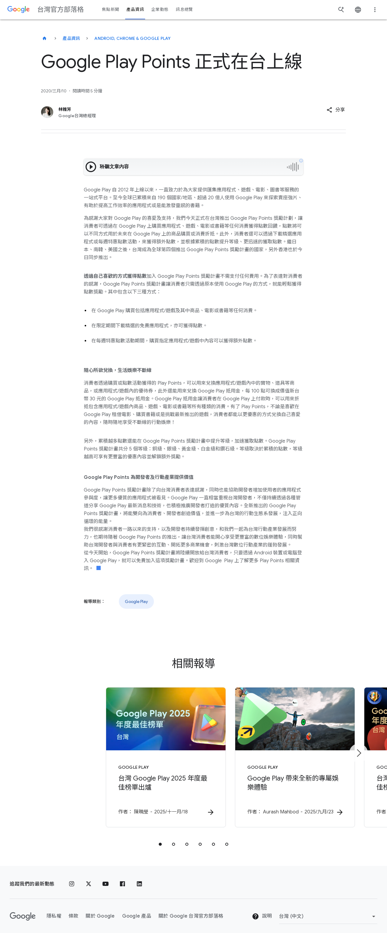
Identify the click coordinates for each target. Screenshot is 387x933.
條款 (74, 910)
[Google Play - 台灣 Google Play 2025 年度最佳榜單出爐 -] (114, 754)
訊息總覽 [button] (184, 9)
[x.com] (88, 878)
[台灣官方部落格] (44, 38)
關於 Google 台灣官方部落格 (190, 910)
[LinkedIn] (139, 878)
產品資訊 (71, 38)
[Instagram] (71, 878)
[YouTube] (105, 878)
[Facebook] (122, 878)
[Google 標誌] (23, 910)
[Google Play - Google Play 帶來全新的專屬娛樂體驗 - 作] (273, 754)
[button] (335, 110)
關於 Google (100, 910)
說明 (262, 910)
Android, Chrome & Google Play (132, 38)
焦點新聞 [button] (110, 9)
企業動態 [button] (159, 9)
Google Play (136, 601)
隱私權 (54, 910)
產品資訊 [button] (135, 9)
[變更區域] (328, 910)
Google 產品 (136, 910)
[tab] (160, 838)
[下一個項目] (358, 750)
